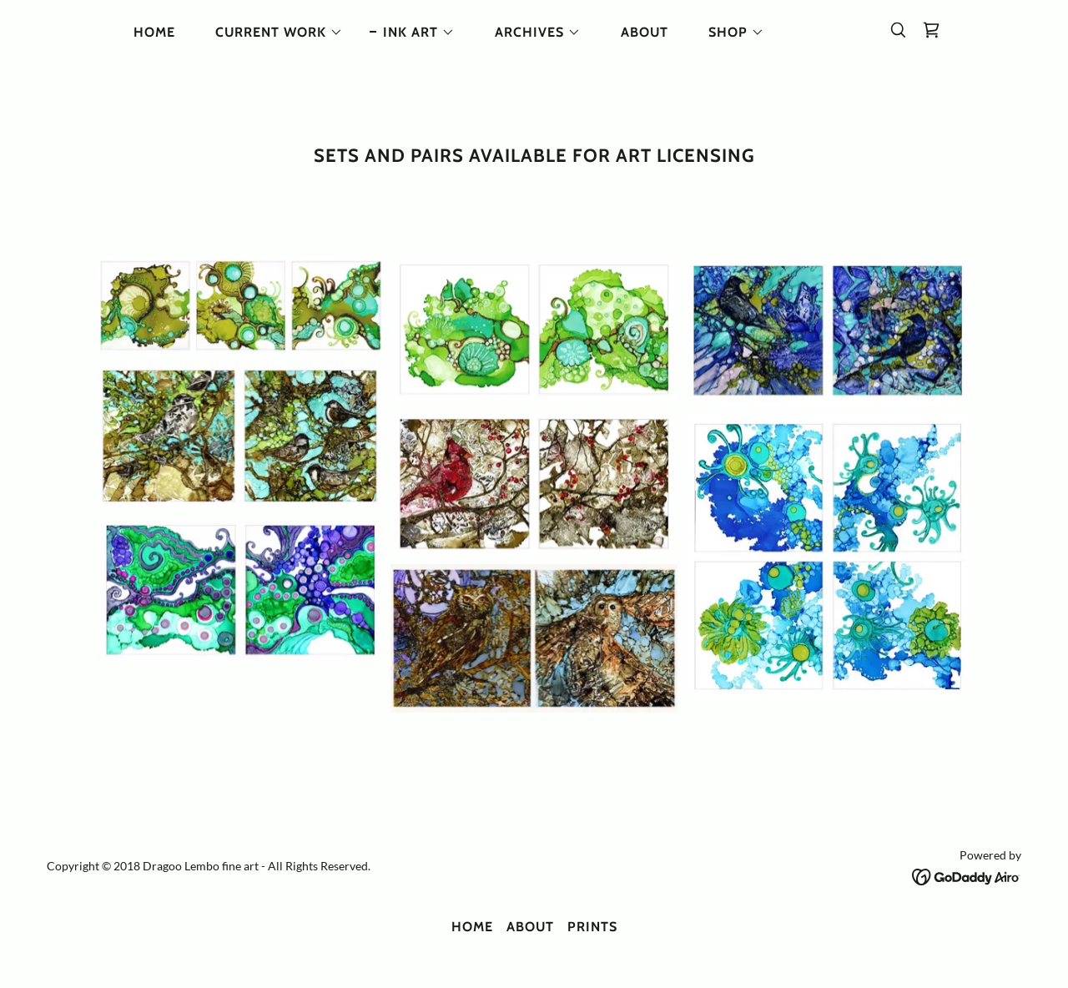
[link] (931, 30)
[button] (272, 33)
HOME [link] (154, 32)
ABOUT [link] (644, 32)
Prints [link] (592, 927)
